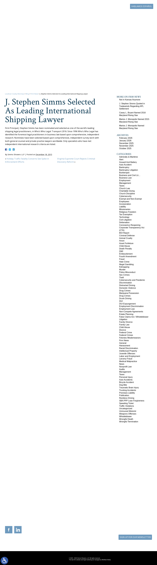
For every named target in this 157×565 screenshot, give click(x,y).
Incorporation (125, 204)
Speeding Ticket (126, 403)
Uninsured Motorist (127, 411)
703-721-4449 (68, 505)
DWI (121, 251)
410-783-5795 (92, 505)
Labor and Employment (129, 356)
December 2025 (126, 143)
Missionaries (124, 209)
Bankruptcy (124, 167)
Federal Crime (125, 332)
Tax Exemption (125, 214)
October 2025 (125, 148)
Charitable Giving (127, 191)
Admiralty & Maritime (128, 157)
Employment (124, 180)
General (122, 343)
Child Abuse (124, 246)
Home (56, 13)
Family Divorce (126, 322)
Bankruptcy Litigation (128, 170)
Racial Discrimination (128, 348)
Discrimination (125, 283)
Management (125, 183)
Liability (122, 207)
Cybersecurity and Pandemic (132, 280)
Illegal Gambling (126, 264)
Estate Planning (126, 314)
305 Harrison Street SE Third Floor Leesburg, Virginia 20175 (19, 499)
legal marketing (87, 559)
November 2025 (126, 146)
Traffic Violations (126, 406)
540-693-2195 (45, 507)
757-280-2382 (139, 503)
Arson (121, 241)
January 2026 (125, 141)
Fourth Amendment (127, 256)
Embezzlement (126, 254)
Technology (124, 217)
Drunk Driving (125, 298)
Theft (121, 277)
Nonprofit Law (125, 367)
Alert (121, 159)
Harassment (124, 346)
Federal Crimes (126, 335)
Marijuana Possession (129, 293)
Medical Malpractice (128, 361)
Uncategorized (125, 408)
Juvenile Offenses (127, 353)
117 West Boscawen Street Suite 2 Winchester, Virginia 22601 (43, 501)
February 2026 (125, 138)
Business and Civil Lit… (129, 175)
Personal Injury (126, 377)
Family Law (124, 325)
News (121, 364)
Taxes (121, 186)
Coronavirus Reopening (129, 225)
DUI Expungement (127, 304)
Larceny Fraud (125, 359)
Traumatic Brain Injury (129, 387)
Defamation (124, 222)
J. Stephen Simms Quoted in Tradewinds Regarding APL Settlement (132, 106)
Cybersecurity (125, 196)
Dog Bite (123, 385)
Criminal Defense (127, 235)
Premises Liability (127, 393)
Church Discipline (127, 193)
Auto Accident (125, 165)
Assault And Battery (128, 162)
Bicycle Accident (126, 382)
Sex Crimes (124, 275)
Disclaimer (87, 541)
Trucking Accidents (127, 390)
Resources (93, 13)
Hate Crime (124, 262)
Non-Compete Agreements (131, 311)
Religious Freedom (127, 212)
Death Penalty (125, 249)
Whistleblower (125, 416)
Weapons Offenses (127, 414)
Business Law (125, 178)
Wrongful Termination (128, 422)
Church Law (124, 188)
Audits (122, 369)
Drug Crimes (125, 291)
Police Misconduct (127, 272)
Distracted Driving (127, 285)
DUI (121, 301)
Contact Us (140, 13)
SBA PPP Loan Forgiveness (131, 401)
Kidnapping (124, 267)
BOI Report (124, 233)
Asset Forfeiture (126, 243)
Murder (122, 270)
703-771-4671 (117, 6)
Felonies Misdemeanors (130, 338)
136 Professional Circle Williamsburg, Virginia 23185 (137, 499)
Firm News (34, 94)
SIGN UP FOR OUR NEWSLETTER (135, 537)
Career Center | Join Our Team (112, 13)
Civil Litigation (125, 220)
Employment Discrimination (131, 306)
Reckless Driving (126, 398)
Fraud (121, 259)
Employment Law (127, 309)
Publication (124, 395)
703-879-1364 (21, 505)
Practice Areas (80, 13)
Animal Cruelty (125, 238)
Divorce (122, 330)
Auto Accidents (126, 380)
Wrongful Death (126, 419)
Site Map (76, 541)
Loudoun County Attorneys (14, 94)
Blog (129, 13)
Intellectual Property (128, 351)
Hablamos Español (141, 6)
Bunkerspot (124, 173)
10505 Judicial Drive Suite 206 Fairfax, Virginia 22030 (113, 501)
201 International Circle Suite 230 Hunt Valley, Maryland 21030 (90, 499)
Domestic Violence (127, 288)
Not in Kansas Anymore (129, 100)
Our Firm (66, 13)
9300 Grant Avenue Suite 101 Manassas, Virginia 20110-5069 (66, 499)
